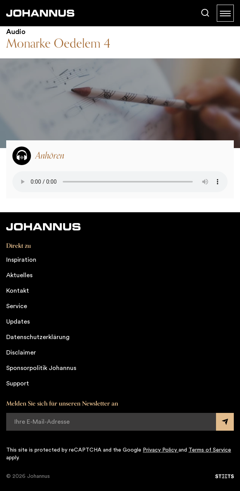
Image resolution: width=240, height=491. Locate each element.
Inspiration (21, 260)
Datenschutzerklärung (38, 337)
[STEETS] (224, 476)
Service (16, 306)
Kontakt (17, 291)
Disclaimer (21, 352)
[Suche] (205, 13)
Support (17, 383)
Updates (18, 322)
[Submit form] (225, 422)
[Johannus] (40, 13)
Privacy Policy (160, 450)
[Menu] (225, 13)
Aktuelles (19, 275)
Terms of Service (210, 450)
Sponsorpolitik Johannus (41, 368)
